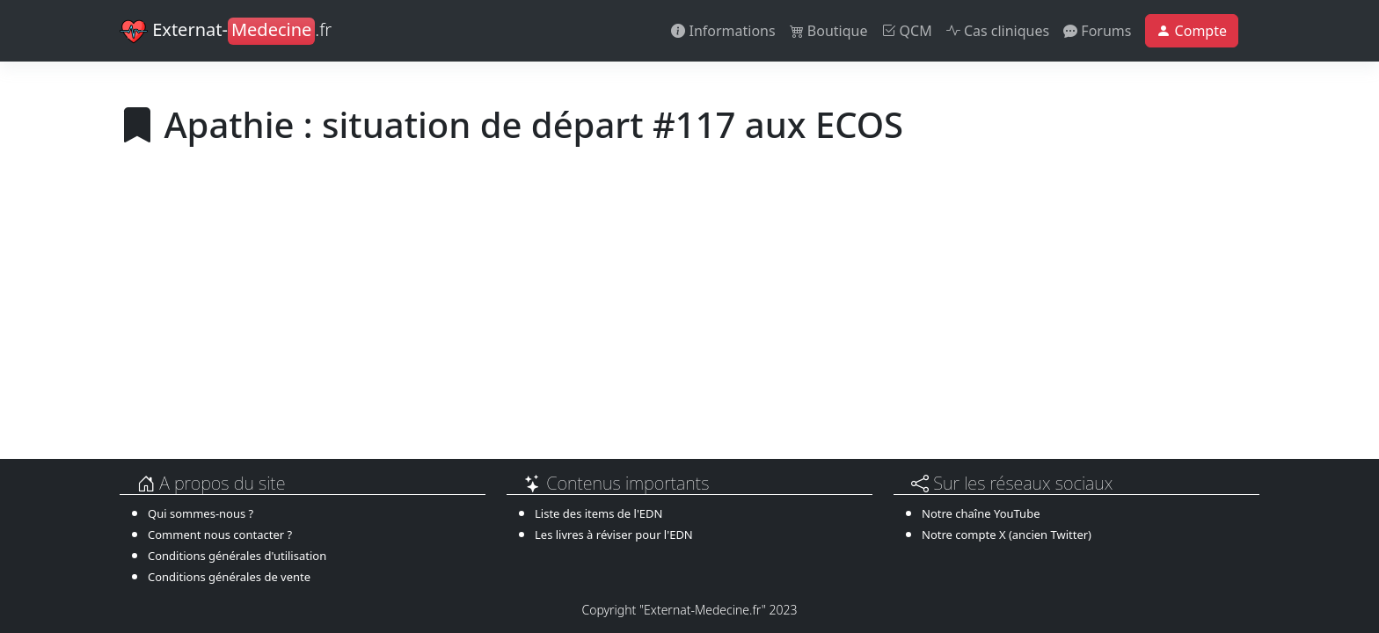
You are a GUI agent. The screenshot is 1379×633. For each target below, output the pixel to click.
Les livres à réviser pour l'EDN (614, 534)
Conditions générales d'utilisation (237, 556)
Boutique (829, 30)
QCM (906, 30)
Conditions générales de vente (229, 577)
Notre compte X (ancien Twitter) (1006, 534)
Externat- (226, 32)
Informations (723, 30)
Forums (1097, 30)
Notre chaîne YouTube (981, 513)
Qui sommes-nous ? (200, 513)
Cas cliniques (997, 30)
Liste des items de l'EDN (598, 513)
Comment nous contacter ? (220, 534)
